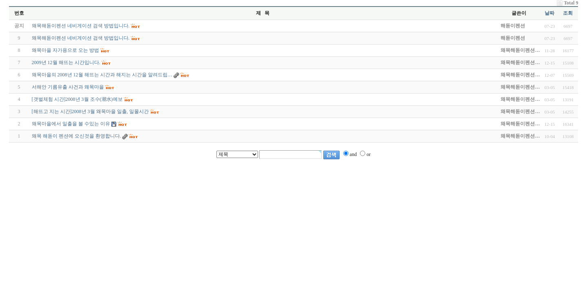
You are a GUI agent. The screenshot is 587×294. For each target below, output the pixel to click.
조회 (568, 13)
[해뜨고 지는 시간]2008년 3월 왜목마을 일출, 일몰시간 (90, 111)
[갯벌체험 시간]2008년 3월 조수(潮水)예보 (77, 99)
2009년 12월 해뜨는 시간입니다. (66, 62)
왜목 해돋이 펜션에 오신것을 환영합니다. (76, 136)
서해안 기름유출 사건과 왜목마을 (68, 87)
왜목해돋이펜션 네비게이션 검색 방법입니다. (81, 38)
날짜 (549, 13)
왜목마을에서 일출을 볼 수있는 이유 (71, 124)
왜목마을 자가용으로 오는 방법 (65, 50)
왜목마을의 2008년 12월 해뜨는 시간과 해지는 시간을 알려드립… (102, 75)
